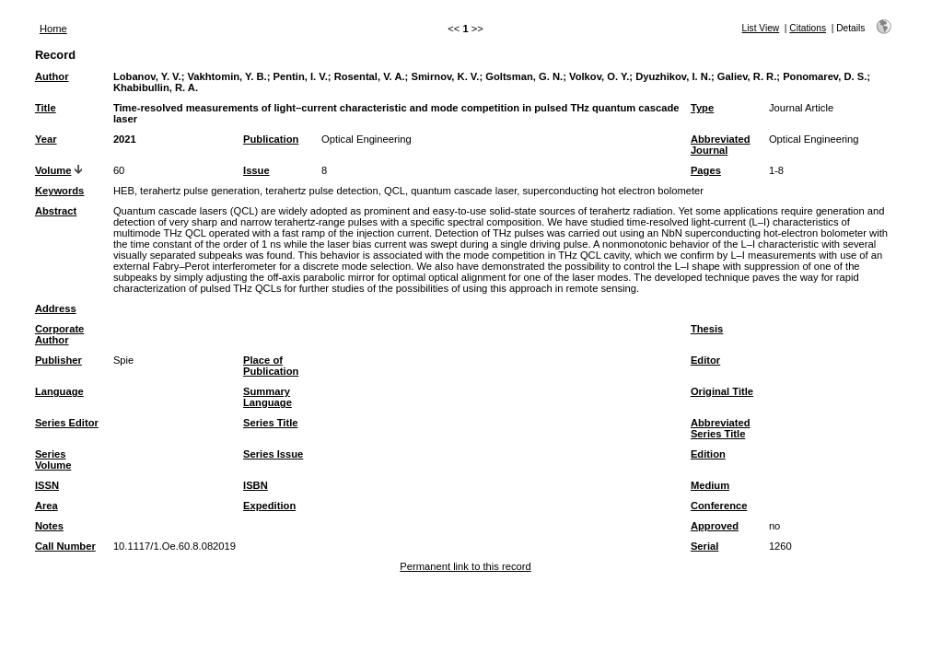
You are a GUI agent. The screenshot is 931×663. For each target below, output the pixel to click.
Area (46, 505)
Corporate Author (59, 334)
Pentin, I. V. (300, 76)
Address (55, 308)
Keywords (59, 190)
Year (46, 139)
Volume (53, 170)
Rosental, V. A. (369, 76)
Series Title (270, 422)
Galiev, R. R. (746, 76)
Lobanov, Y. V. (147, 76)
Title (45, 107)
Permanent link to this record (465, 566)
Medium (710, 485)
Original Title (722, 391)
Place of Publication (270, 366)
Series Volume (53, 459)
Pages (706, 170)
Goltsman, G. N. (524, 76)
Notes (49, 525)
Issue (256, 170)
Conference (719, 505)
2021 (124, 139)
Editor (705, 360)
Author (52, 76)
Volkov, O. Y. (599, 76)
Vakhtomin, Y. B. (227, 76)
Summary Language (267, 397)
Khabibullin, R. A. (155, 87)
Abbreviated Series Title (721, 428)
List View (761, 28)
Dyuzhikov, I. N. (673, 76)
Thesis (707, 328)
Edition (708, 453)
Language (59, 391)
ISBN (255, 485)
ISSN (47, 485)
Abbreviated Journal (721, 145)
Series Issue (273, 453)
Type (702, 107)
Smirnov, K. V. (445, 76)
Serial (704, 546)
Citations (807, 28)
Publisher (58, 360)
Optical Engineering (366, 139)
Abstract (55, 210)
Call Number (65, 546)
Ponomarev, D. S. (825, 76)
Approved (715, 525)
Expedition (269, 505)
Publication (270, 139)
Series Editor (67, 422)
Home (53, 28)
